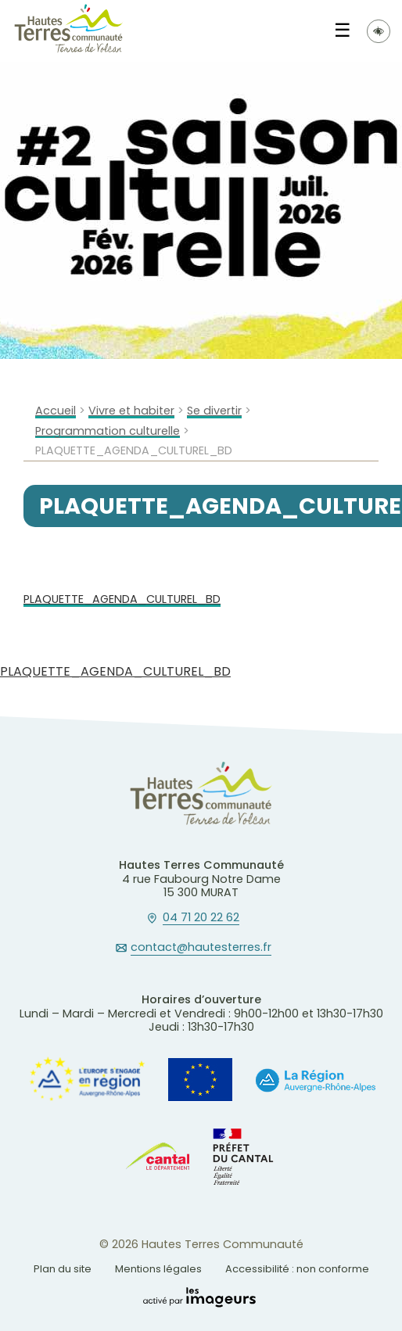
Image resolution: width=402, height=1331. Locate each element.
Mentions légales (158, 1268)
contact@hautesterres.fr (201, 948)
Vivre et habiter (131, 411)
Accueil (55, 411)
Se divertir (214, 411)
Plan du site (63, 1268)
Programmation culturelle (107, 431)
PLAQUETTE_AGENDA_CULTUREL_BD (122, 599)
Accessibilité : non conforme (297, 1268)
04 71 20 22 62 (201, 918)
